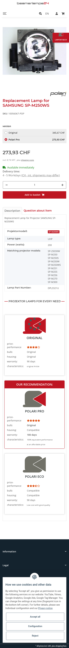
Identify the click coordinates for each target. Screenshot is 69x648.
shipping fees (61, 646)
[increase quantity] (62, 184)
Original (37, 132)
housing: (12, 356)
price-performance (14, 345)
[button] (40, 13)
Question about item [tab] (38, 210)
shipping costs (27, 160)
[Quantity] (34, 184)
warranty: (12, 361)
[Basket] (63, 13)
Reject (35, 635)
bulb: (10, 351)
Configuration (35, 626)
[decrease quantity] (6, 184)
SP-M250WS (54, 232)
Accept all (35, 616)
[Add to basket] (34, 195)
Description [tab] (12, 210)
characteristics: (15, 366)
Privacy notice (45, 608)
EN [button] (47, 13)
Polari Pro (37, 139)
